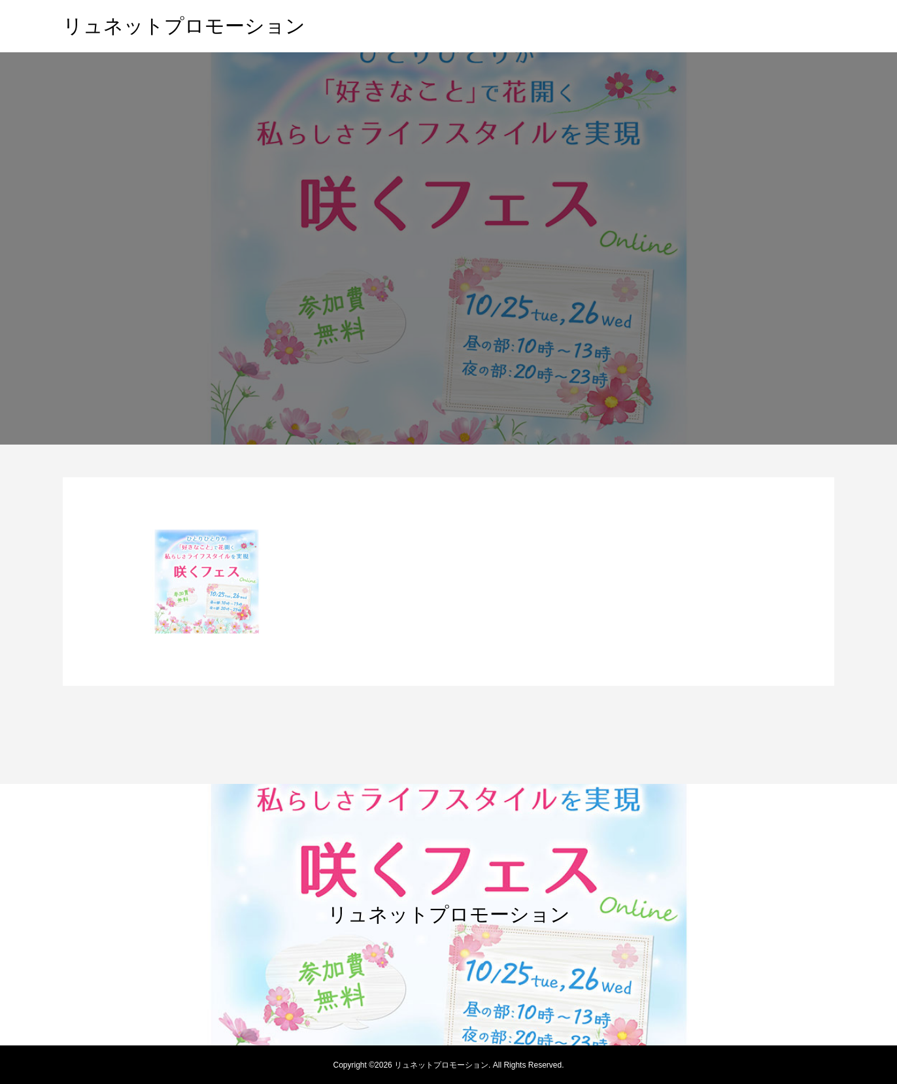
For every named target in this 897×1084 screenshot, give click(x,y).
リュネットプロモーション (184, 26)
